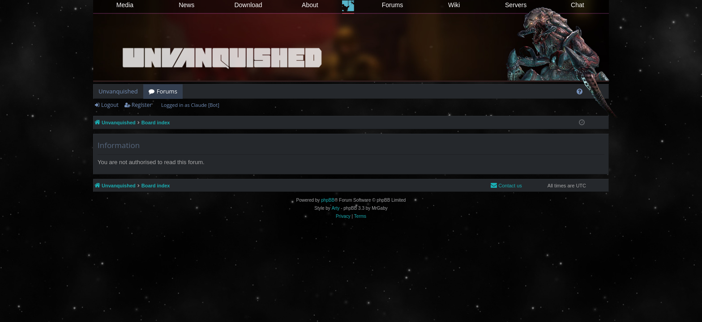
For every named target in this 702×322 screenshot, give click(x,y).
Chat (577, 4)
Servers (515, 4)
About (310, 4)
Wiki (454, 4)
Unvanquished (118, 91)
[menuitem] (579, 91)
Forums (392, 4)
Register (142, 105)
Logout (110, 105)
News (186, 4)
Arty (336, 208)
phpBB (327, 200)
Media (124, 4)
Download (248, 4)
